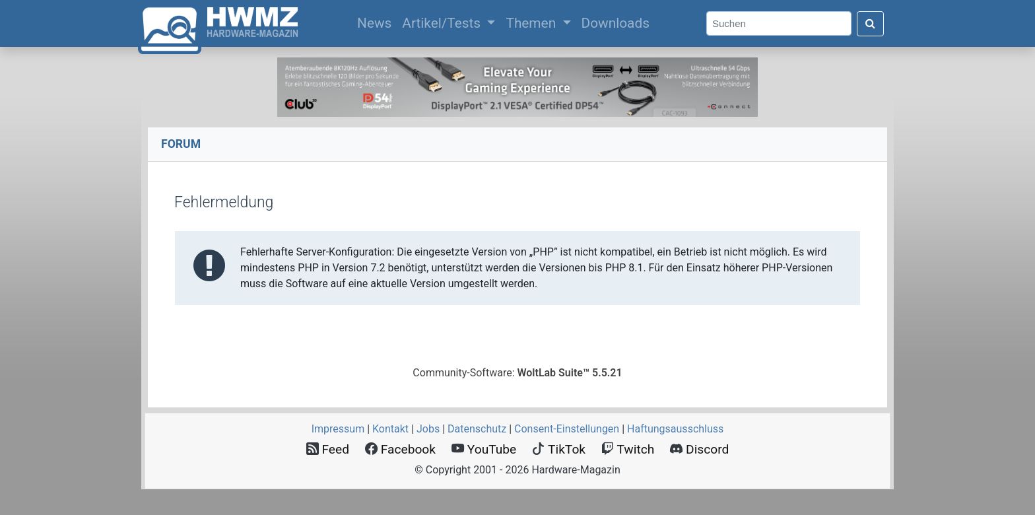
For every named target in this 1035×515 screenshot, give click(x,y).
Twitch (627, 449)
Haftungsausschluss (675, 429)
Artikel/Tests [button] (443, 23)
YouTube (483, 449)
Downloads (616, 23)
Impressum (338, 429)
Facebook (400, 449)
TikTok (558, 449)
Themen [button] (532, 23)
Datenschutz (477, 429)
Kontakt (390, 429)
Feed (327, 449)
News (377, 22)
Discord (699, 449)
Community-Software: (517, 372)
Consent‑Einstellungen (566, 429)
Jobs (428, 429)
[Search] (778, 23)
